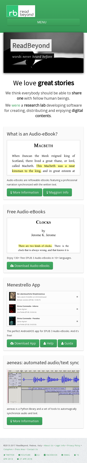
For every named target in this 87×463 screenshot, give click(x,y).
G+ (37, 455)
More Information (24, 192)
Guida (67, 343)
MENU (43, 22)
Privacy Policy (73, 445)
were (16, 105)
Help (48, 343)
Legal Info (60, 445)
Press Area (20, 449)
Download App (23, 343)
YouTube (24, 455)
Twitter (9, 455)
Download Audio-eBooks (29, 266)
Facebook (50, 455)
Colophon (8, 449)
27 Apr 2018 (24, 459)
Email (65, 455)
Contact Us (32, 449)
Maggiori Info (57, 192)
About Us (48, 445)
